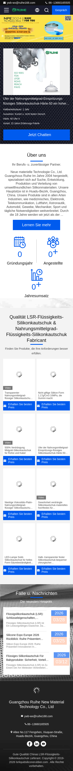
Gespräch (61, 10)
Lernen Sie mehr (36, 225)
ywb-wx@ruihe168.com (19, 2)
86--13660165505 (57, 2)
